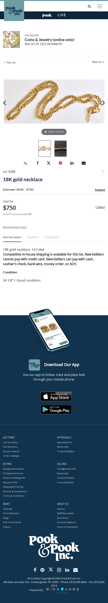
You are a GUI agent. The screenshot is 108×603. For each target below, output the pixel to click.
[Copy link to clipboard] (25, 163)
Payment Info (10, 482)
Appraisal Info (64, 442)
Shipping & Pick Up (13, 486)
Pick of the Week (12, 522)
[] (100, 207)
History (61, 508)
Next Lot (98, 62)
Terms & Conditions (14, 495)
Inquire (100, 189)
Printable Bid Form (13, 473)
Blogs (6, 517)
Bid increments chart (14, 227)
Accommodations (66, 522)
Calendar (8, 508)
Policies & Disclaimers (15, 491)
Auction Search (11, 451)
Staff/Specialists (65, 513)
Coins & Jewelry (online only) (49, 39)
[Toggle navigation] (99, 6)
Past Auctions (10, 446)
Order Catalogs (11, 455)
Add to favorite (102, 172)
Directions (62, 517)
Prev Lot (9, 62)
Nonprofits (62, 446)
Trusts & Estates (65, 451)
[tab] (12, 239)
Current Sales (10, 442)
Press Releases (11, 513)
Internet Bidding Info (14, 477)
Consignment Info (66, 468)
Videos (6, 526)
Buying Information (13, 468)
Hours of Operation (67, 526)
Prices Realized (65, 482)
